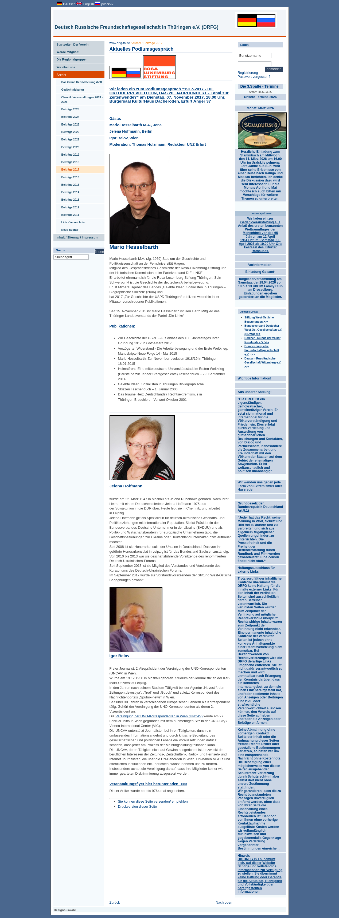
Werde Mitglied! (66, 51)
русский (104, 4)
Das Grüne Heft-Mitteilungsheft (79, 81)
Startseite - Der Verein (71, 43)
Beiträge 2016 (67, 176)
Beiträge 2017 (67, 168)
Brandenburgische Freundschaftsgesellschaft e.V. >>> (261, 350)
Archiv (59, 73)
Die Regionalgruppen (70, 58)
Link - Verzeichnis (70, 221)
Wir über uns (64, 66)
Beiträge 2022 (67, 131)
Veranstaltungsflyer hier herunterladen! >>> (148, 784)
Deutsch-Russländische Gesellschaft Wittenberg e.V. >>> (262, 362)
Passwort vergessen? (254, 77)
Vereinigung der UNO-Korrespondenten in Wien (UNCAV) (158, 716)
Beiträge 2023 (67, 123)
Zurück (115, 902)
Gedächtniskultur (70, 88)
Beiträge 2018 (67, 161)
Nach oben (224, 902)
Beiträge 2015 (67, 183)
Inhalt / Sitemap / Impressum (75, 236)
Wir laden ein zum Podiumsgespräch (169, 95)
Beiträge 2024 (67, 115)
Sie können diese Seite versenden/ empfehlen (153, 801)
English (85, 4)
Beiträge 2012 (67, 206)
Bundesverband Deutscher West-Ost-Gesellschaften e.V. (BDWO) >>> (263, 329)
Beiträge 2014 (67, 191)
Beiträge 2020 (67, 146)
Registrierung (248, 73)
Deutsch (66, 4)
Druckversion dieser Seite (137, 806)
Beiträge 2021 (67, 138)
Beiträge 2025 (67, 108)
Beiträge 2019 (67, 153)
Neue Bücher (67, 228)
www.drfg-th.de (120, 43)
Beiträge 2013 (67, 198)
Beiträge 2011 (67, 213)
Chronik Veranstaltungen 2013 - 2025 (79, 98)
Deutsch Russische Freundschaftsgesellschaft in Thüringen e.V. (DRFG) (137, 27)
